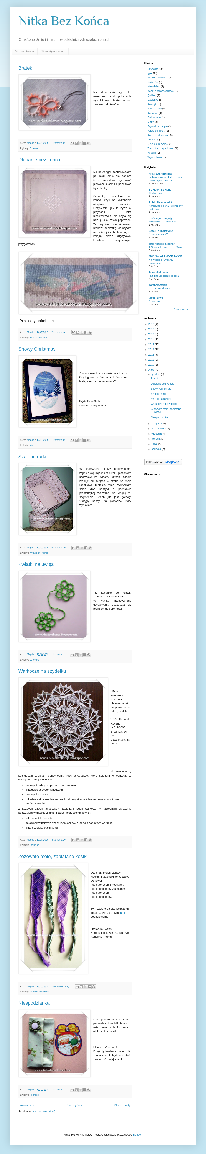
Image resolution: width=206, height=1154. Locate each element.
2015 (151, 339)
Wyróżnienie (155, 157)
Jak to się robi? (156, 130)
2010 (151, 364)
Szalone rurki (32, 456)
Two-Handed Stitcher (162, 243)
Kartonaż (153, 113)
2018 (151, 324)
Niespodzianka (34, 1003)
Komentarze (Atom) (44, 1111)
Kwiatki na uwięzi (36, 564)
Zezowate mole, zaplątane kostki (53, 856)
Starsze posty (122, 1105)
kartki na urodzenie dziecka (164, 275)
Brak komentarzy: (60, 986)
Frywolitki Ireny (158, 272)
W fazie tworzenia (39, 337)
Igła (31, 445)
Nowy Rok (154, 301)
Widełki (152, 152)
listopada (156, 423)
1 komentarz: (58, 143)
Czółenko (34, 148)
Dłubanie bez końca (39, 159)
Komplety (153, 139)
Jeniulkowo (156, 297)
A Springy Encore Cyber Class (165, 247)
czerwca (156, 449)
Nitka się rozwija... (53, 51)
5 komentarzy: (59, 547)
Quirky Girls (155, 193)
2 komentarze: (59, 332)
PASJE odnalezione (161, 231)
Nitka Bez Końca (63, 20)
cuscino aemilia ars (159, 288)
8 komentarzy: (59, 839)
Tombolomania (158, 285)
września (156, 433)
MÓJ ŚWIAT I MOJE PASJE (165, 256)
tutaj (122, 912)
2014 (151, 344)
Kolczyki (152, 104)
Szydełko (34, 845)
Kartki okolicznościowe (161, 91)
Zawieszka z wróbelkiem (162, 221)
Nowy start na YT (158, 234)
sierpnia (156, 438)
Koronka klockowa (39, 991)
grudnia (156, 374)
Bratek (25, 68)
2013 (151, 349)
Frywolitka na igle (158, 126)
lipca (154, 444)
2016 (151, 334)
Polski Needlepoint (160, 202)
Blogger (137, 1134)
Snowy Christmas (37, 349)
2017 (151, 329)
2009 (151, 369)
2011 (151, 359)
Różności (34, 1095)
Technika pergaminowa (161, 148)
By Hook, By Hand (160, 189)
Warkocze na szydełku (42, 671)
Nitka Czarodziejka (160, 173)
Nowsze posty (28, 1105)
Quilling (152, 95)
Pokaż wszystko (181, 309)
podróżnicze (155, 108)
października (159, 428)
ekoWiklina (154, 86)
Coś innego (154, 117)
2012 (151, 354)
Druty (151, 121)
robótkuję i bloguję (160, 218)
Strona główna (25, 51)
